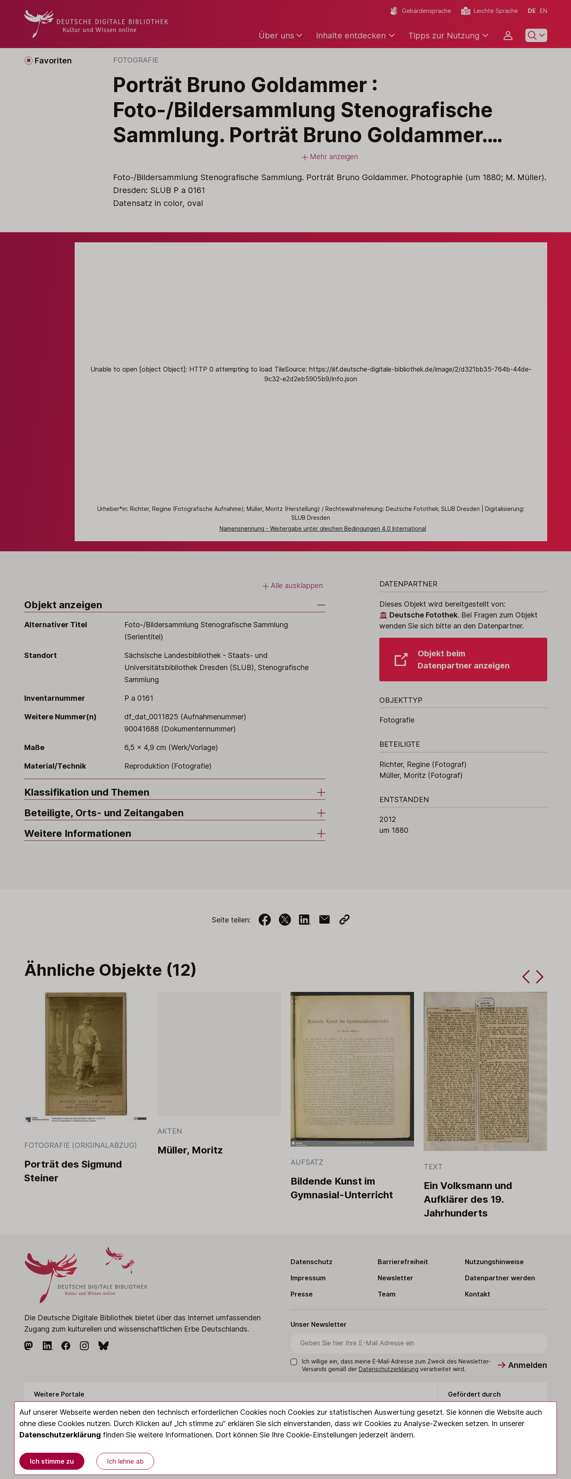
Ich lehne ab (125, 1461)
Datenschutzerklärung (60, 1435)
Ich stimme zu (52, 1461)
